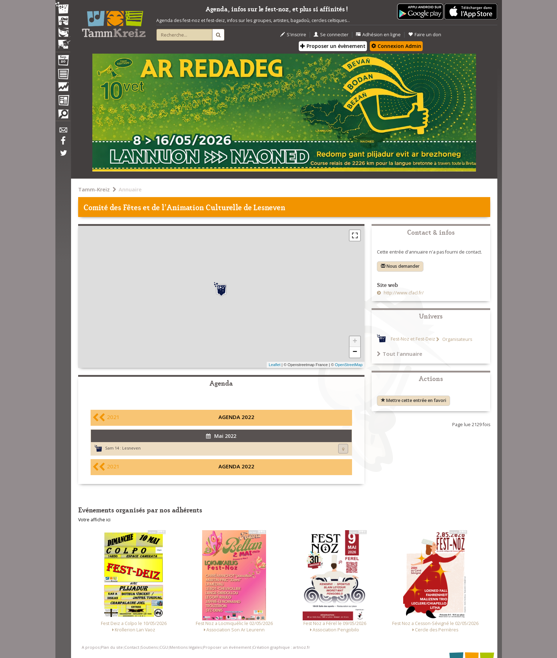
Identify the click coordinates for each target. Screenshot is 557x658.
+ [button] (354, 341)
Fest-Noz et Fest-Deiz (413, 339)
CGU (163, 647)
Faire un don (424, 35)
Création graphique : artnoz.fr (281, 647)
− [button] (354, 352)
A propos (90, 647)
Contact (131, 647)
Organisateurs (456, 339)
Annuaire (130, 189)
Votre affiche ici (94, 520)
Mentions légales (185, 647)
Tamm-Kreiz (94, 189)
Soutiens (149, 647)
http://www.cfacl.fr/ (403, 293)
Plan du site (112, 647)
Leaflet (274, 365)
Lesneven (131, 448)
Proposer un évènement (333, 46)
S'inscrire (293, 35)
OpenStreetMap (349, 365)
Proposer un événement (227, 647)
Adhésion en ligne (378, 35)
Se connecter (331, 35)
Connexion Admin (396, 46)
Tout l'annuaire (399, 353)
